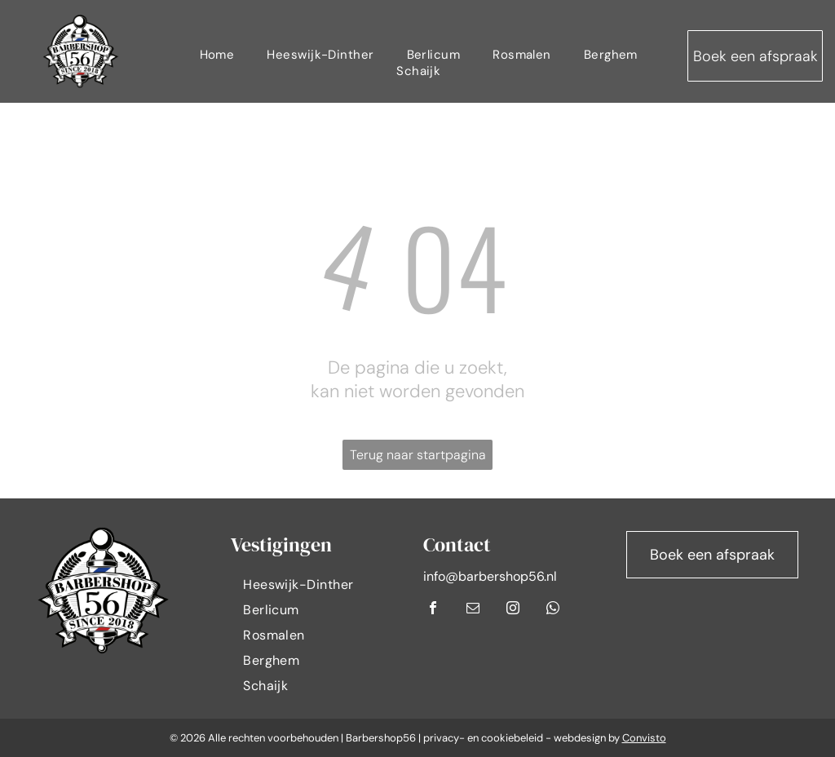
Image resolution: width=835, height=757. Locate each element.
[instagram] (513, 610)
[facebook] (433, 610)
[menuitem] (217, 54)
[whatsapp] (553, 610)
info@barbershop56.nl (490, 576)
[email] (473, 610)
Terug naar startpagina (418, 454)
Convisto (644, 738)
